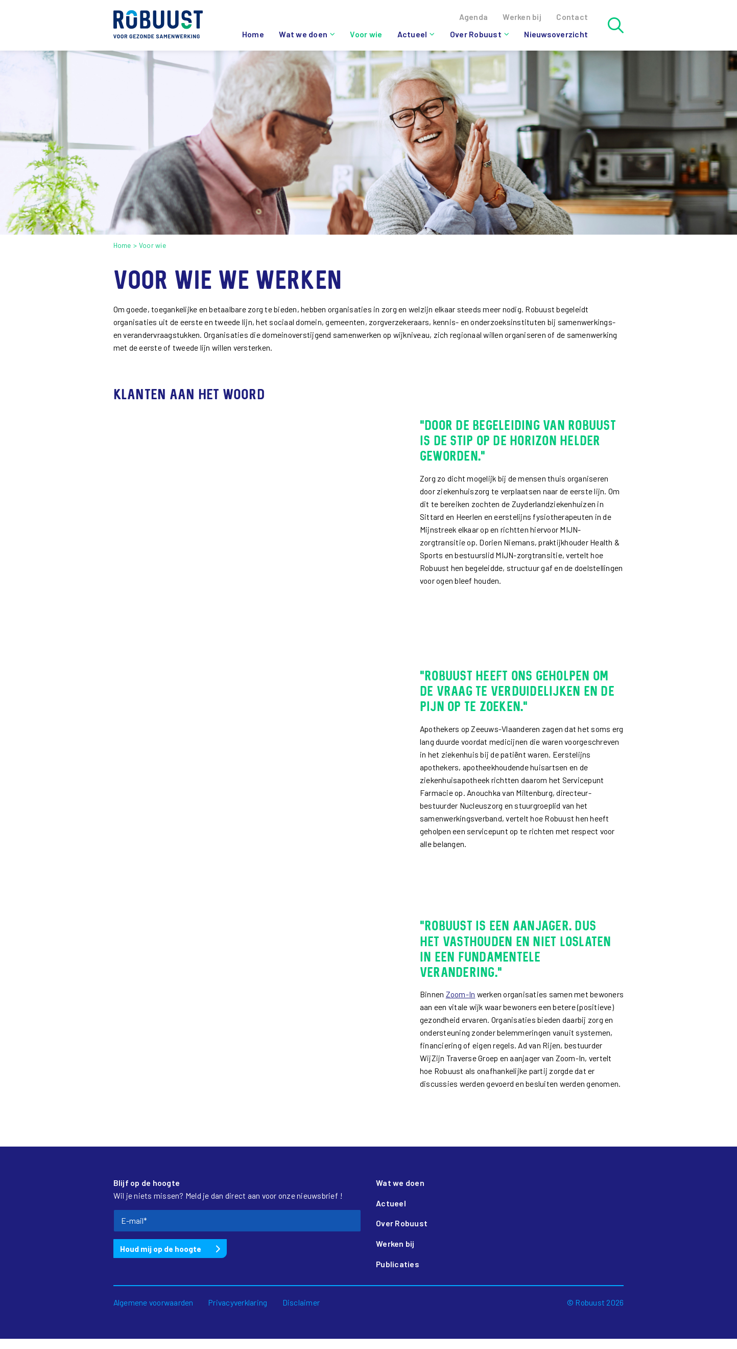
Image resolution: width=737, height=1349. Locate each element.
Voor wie (366, 34)
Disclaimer (301, 1302)
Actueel (412, 34)
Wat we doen (303, 34)
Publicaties (397, 1264)
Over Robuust (476, 34)
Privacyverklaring (237, 1302)
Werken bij (395, 1243)
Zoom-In (461, 994)
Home (253, 34)
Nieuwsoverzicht (556, 34)
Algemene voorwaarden (153, 1302)
